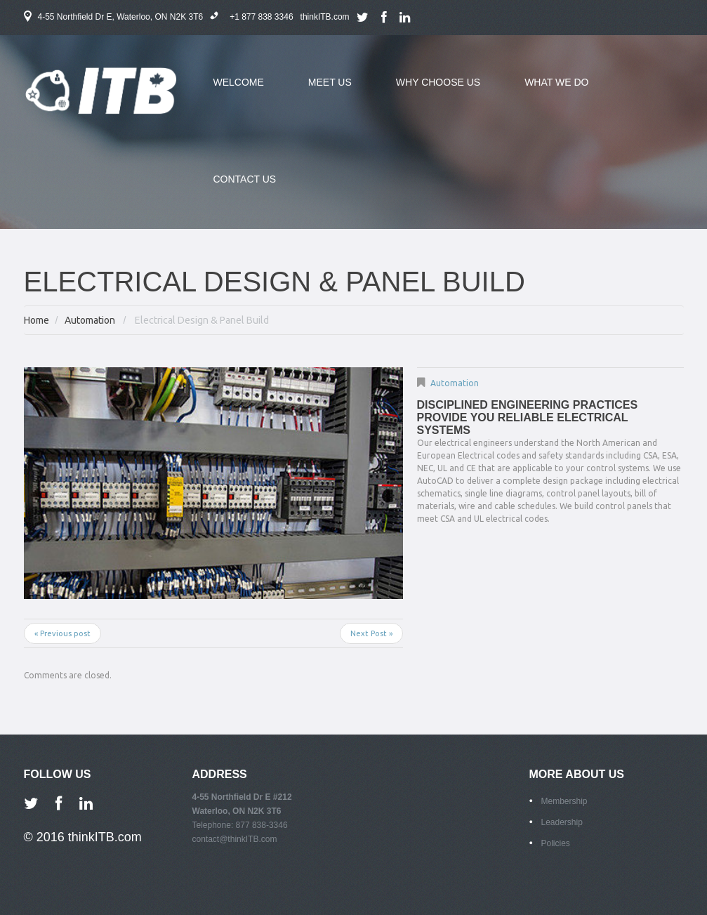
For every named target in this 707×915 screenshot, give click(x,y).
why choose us (427, 91)
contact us (245, 179)
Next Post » (371, 633)
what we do (545, 91)
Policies (555, 843)
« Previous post (62, 633)
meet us (319, 91)
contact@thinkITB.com (234, 839)
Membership (564, 801)
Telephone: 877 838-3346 (240, 825)
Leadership (562, 822)
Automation (90, 320)
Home (36, 320)
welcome (238, 82)
